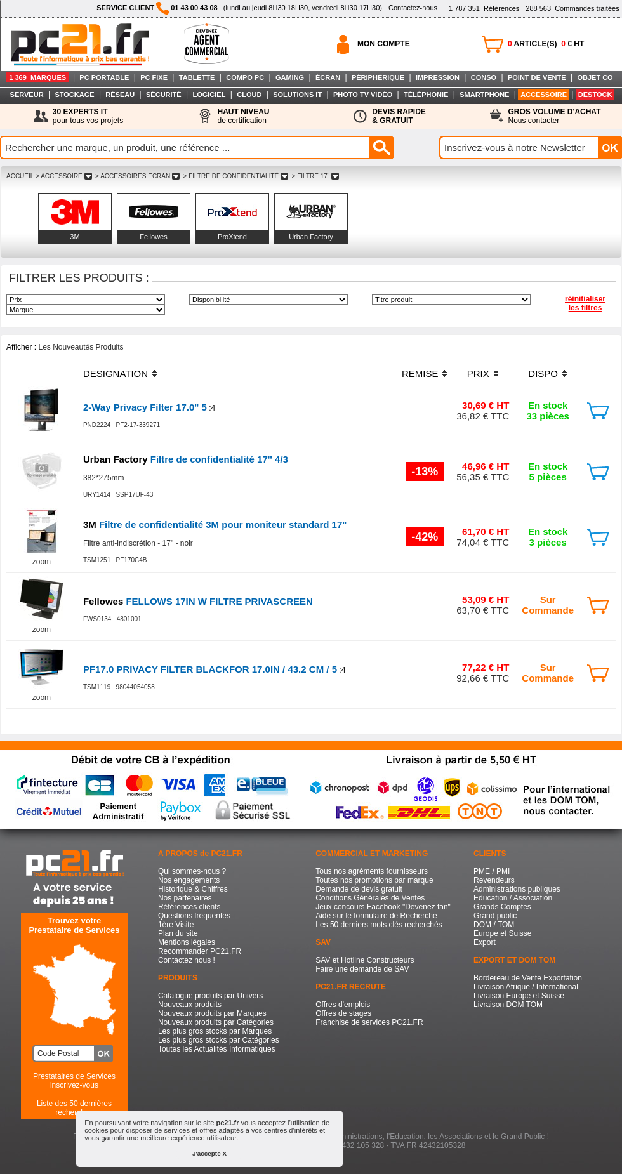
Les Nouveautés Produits (80, 347)
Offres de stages (343, 1013)
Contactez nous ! (186, 960)
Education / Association (512, 898)
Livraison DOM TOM (508, 1004)
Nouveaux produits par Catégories (216, 1022)
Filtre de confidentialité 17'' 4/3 (185, 459)
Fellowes (153, 237)
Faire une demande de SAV (362, 969)
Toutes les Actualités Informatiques (216, 1049)
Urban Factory (311, 237)
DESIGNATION (115, 373)
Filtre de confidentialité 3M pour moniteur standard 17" (215, 524)
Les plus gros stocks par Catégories (218, 1040)
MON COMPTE (383, 43)
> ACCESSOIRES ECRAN (137, 176)
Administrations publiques (516, 889)
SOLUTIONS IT (297, 94)
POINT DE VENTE (537, 77)
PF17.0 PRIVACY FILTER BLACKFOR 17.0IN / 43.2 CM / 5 (210, 669)
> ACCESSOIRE (63, 176)
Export (484, 942)
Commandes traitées (572, 8)
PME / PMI (491, 871)
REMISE (420, 373)
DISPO (543, 373)
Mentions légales (186, 942)
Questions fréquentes (194, 915)
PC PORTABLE (104, 77)
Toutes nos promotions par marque (374, 880)
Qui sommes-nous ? (192, 871)
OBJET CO (594, 77)
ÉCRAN (327, 77)
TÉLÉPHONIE (426, 94)
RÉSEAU (120, 94)
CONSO (483, 77)
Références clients (189, 906)
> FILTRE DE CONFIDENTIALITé (236, 176)
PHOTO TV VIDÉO (362, 94)
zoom (41, 561)
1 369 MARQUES (37, 77)
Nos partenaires (185, 898)
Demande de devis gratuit (358, 889)
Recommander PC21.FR (199, 951)
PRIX (478, 373)
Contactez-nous (412, 7)
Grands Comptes (502, 906)
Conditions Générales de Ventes (370, 898)
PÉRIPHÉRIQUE (378, 77)
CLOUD (249, 94)
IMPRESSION (438, 77)
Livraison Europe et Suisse (518, 995)
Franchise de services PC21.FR (369, 1022)
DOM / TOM (493, 924)
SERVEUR (27, 94)
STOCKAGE (74, 94)
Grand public (495, 915)
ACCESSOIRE (543, 94)
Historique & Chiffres (193, 889)
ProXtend (232, 237)
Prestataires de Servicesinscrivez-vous (74, 1081)
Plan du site (178, 933)
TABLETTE (197, 77)
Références (484, 8)
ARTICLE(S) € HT (546, 43)
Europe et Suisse (502, 933)
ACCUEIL (20, 176)
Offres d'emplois (342, 1004)
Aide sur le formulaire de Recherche (376, 915)
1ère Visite (176, 924)
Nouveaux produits (190, 1004)
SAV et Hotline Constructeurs (364, 960)
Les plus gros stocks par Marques (215, 1031)
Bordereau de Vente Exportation (527, 977)
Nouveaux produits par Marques (212, 1013)
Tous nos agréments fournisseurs (371, 871)
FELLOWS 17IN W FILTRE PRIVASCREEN (198, 601)
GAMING (289, 77)
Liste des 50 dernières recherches (74, 1108)
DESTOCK (595, 94)
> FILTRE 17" (315, 176)
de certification (243, 116)
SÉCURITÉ (164, 94)
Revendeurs (494, 880)
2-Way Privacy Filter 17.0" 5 (145, 407)
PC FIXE (154, 77)
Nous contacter (554, 116)
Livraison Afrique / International (525, 986)
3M (74, 237)
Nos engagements (189, 880)
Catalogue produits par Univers (210, 995)
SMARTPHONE (484, 94)
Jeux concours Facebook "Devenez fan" (383, 906)
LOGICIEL (208, 94)
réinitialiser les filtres (585, 303)
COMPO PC (245, 77)
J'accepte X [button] (209, 1153)
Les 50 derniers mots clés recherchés (378, 924)
